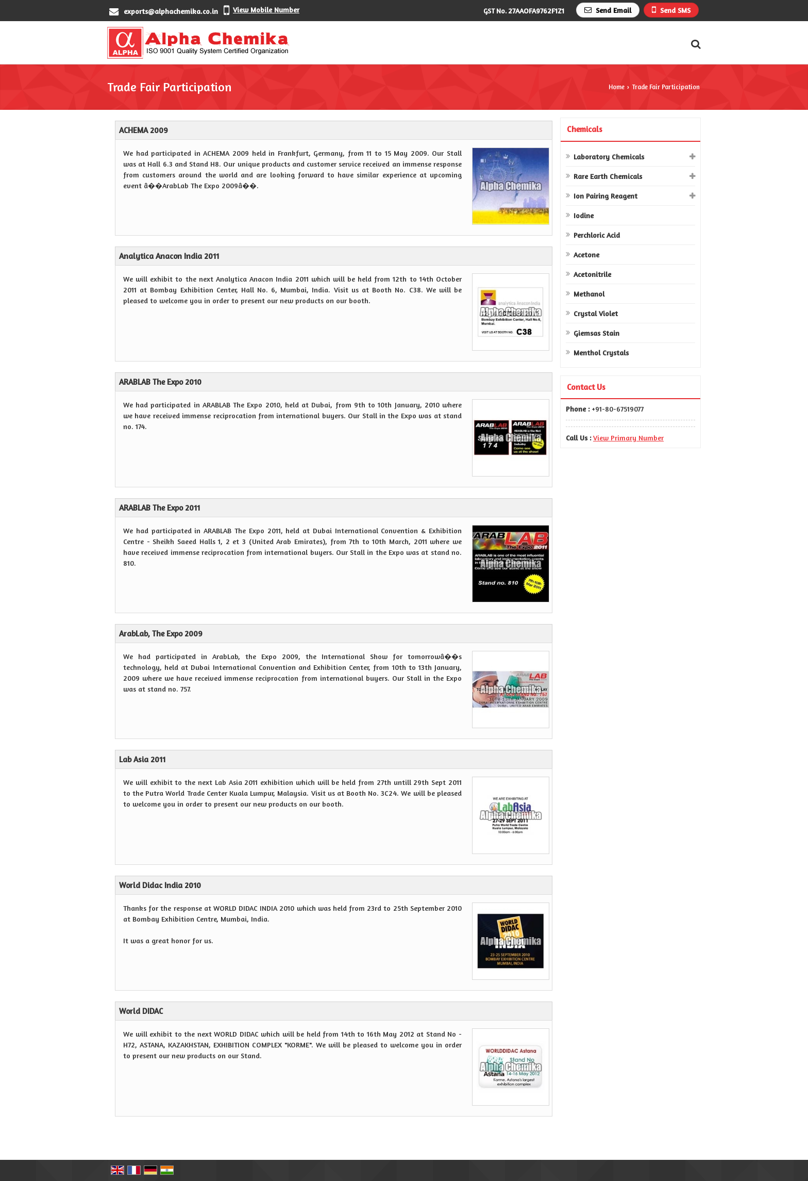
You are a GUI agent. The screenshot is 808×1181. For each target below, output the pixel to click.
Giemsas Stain (596, 333)
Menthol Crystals (601, 352)
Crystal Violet (596, 313)
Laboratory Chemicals (609, 156)
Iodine (584, 215)
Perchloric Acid (597, 235)
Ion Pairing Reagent (605, 195)
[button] (266, 9)
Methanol (589, 293)
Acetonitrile (592, 274)
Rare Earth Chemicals (608, 176)
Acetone (586, 254)
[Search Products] (694, 44)
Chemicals (584, 129)
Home (617, 87)
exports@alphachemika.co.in (171, 11)
